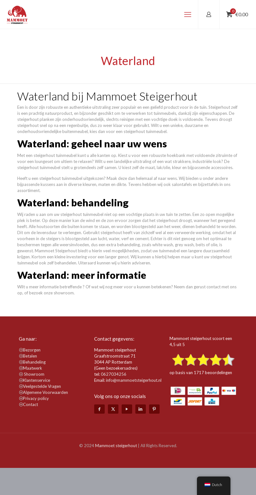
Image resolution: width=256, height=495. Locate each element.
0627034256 (113, 374)
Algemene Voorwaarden (45, 392)
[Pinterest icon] (154, 408)
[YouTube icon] (127, 408)
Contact (30, 404)
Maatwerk (32, 368)
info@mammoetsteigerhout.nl (134, 380)
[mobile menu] (187, 14)
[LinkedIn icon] (141, 408)
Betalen (30, 355)
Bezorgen (32, 349)
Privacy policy (36, 398)
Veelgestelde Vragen (42, 386)
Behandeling (34, 362)
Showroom (34, 374)
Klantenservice (36, 380)
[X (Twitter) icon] (113, 408)
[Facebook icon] (99, 408)
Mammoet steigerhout (116, 445)
